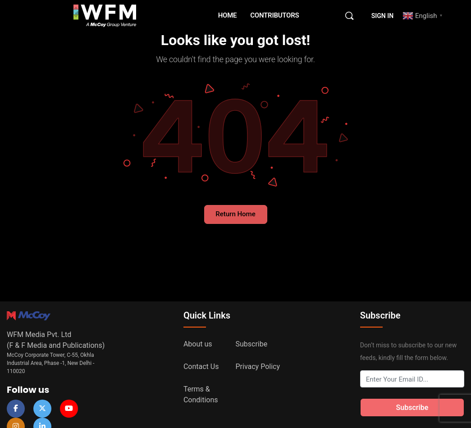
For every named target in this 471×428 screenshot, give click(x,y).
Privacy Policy (258, 366)
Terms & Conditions (200, 394)
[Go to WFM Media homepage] (105, 15)
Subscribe (252, 344)
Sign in (382, 15)
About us (197, 344)
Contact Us (201, 366)
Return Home (235, 214)
